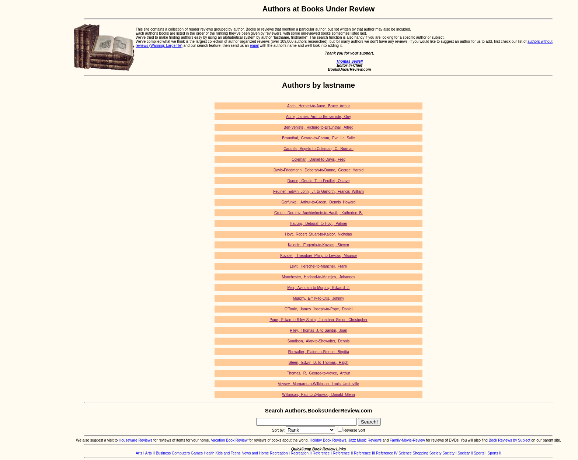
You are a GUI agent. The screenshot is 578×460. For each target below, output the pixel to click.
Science (405, 453)
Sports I (480, 453)
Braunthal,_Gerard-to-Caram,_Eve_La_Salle (318, 138)
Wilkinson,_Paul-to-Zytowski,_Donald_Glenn (318, 395)
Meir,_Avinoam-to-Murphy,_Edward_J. (318, 288)
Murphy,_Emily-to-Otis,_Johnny (318, 298)
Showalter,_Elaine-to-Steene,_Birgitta (318, 352)
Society (435, 453)
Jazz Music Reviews (365, 440)
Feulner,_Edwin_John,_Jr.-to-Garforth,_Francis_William (318, 191)
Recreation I (280, 453)
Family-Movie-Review (407, 440)
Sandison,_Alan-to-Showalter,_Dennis (318, 341)
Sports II (494, 453)
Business (163, 453)
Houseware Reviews (135, 440)
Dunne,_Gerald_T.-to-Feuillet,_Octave (318, 181)
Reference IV (386, 453)
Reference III (364, 453)
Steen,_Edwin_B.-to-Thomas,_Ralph (318, 362)
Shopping (420, 453)
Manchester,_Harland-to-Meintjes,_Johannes (318, 277)
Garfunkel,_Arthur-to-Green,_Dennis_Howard (318, 202)
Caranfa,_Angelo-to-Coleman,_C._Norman (318, 149)
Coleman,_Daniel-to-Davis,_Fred (318, 159)
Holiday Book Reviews (328, 440)
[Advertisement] (29, 115)
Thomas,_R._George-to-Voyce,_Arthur (318, 373)
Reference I (322, 453)
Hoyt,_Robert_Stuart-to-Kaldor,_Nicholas (318, 234)
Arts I (140, 453)
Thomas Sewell (349, 61)
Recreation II (301, 453)
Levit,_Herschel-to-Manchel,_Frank (318, 266)
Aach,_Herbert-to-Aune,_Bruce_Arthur (318, 106)
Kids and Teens (227, 453)
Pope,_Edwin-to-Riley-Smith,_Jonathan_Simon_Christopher (318, 320)
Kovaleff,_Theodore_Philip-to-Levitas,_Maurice (318, 256)
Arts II (150, 453)
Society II (465, 453)
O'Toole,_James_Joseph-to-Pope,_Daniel (318, 309)
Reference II (343, 453)
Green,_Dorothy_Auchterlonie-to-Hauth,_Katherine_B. (318, 213)
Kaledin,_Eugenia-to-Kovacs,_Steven (318, 245)
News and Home (255, 453)
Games (197, 453)
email (254, 45)
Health (209, 453)
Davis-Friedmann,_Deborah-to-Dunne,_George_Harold (318, 170)
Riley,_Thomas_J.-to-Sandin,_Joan (318, 330)
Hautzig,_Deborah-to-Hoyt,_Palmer (318, 224)
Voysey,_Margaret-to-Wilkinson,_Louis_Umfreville (318, 384)
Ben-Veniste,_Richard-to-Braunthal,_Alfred (319, 127)
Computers (181, 453)
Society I (449, 453)
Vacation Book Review (229, 440)
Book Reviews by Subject (509, 440)
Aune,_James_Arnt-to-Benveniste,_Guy (318, 117)
